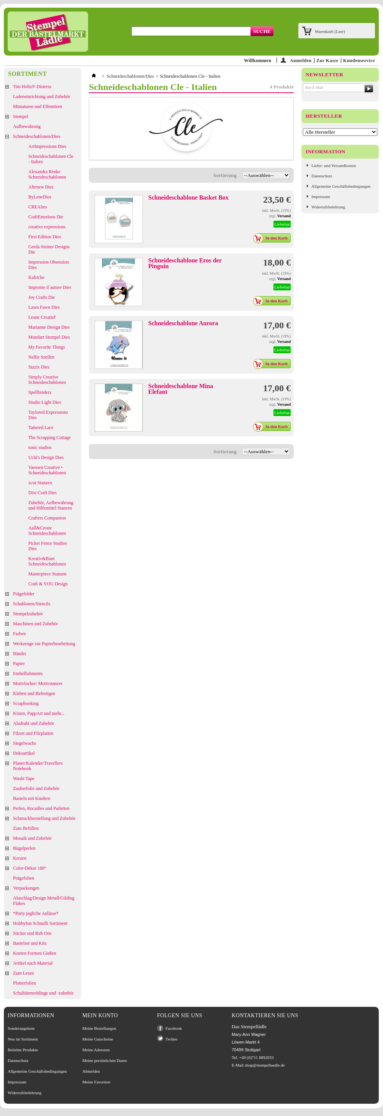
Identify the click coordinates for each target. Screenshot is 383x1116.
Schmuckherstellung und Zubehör (44, 818)
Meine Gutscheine (97, 1039)
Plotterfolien (24, 983)
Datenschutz (321, 176)
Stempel (20, 116)
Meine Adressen (96, 1049)
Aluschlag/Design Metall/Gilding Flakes (43, 900)
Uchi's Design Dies (46, 457)
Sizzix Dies (38, 367)
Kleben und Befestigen (34, 693)
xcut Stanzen (40, 482)
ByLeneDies (39, 197)
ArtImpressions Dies (47, 146)
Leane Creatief (42, 317)
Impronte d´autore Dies (49, 287)
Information (325, 151)
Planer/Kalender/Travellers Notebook (38, 765)
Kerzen (19, 858)
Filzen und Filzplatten (33, 733)
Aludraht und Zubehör (33, 723)
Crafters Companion (47, 518)
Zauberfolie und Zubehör (36, 788)
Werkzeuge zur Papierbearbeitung (44, 643)
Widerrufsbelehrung (328, 207)
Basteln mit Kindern (31, 798)
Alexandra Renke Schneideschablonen (47, 174)
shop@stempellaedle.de (265, 1065)
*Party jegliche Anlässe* (36, 913)
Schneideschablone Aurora (183, 323)
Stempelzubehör (28, 613)
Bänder (19, 653)
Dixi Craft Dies (42, 492)
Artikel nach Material (32, 963)
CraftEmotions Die (45, 217)
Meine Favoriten (96, 1082)
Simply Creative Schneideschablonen (47, 379)
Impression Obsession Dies (48, 264)
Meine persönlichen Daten (104, 1060)
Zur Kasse (327, 60)
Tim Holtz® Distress (32, 86)
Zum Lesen (23, 973)
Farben (19, 633)
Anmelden (301, 60)
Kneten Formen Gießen (34, 953)
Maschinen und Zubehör (35, 623)
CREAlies (37, 207)
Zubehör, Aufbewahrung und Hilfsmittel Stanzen (51, 505)
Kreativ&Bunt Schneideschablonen (47, 561)
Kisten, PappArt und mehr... (38, 713)
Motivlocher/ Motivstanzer (37, 683)
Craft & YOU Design (48, 584)
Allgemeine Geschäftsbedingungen (340, 186)
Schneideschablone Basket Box (188, 197)
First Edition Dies (44, 236)
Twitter (171, 1039)
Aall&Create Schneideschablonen (47, 530)
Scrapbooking (26, 703)
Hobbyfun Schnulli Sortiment (40, 923)
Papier (19, 663)
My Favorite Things (46, 347)
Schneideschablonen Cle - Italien (51, 159)
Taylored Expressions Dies (48, 415)
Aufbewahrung (27, 126)
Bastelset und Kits (29, 943)
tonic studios (40, 447)
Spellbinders (39, 392)
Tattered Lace (40, 427)
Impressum (320, 196)
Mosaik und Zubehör (32, 838)
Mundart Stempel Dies (49, 337)
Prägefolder (23, 594)
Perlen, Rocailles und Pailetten (41, 808)
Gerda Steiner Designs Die (49, 249)
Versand (284, 216)
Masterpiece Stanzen (47, 574)
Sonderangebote (21, 1028)
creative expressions (46, 226)
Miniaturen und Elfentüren (37, 106)
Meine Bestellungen (99, 1028)
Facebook (173, 1028)
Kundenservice (359, 60)
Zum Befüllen (26, 828)
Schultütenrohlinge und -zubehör (43, 993)
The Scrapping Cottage (49, 437)
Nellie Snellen (41, 357)
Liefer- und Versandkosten (333, 165)
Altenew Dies (41, 187)
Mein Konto (100, 1015)
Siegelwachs (24, 743)
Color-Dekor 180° (29, 868)
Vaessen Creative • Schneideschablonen (47, 470)
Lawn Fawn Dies (44, 307)
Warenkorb (330, 31)
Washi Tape (23, 778)
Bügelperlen (24, 848)
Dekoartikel (24, 753)
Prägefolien (23, 878)
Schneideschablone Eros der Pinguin (184, 263)
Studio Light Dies (44, 402)
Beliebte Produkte (23, 1049)
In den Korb (272, 238)
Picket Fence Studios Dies (47, 546)
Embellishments (28, 673)
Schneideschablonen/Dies (36, 136)
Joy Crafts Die (41, 297)
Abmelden (91, 1071)
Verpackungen (26, 888)
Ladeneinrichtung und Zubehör (41, 96)
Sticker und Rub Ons (32, 933)
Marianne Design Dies (49, 327)
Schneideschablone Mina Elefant (180, 389)
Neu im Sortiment (23, 1039)
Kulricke (36, 277)
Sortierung (225, 175)
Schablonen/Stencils (31, 603)
